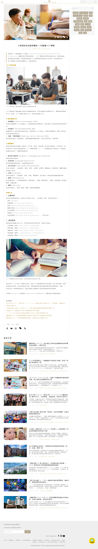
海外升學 (83, 27)
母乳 (80, 32)
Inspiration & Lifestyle (47, 422)
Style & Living (68, 422)
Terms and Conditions (52, 541)
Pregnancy (11, 540)
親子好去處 (88, 29)
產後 (86, 21)
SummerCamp (83, 12)
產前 (90, 21)
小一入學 (88, 24)
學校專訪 (77, 29)
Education (36, 48)
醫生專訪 (79, 18)
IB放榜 (89, 27)
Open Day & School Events (56, 508)
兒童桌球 (76, 12)
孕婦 (82, 24)
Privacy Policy (42, 541)
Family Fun (59, 422)
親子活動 (49, 490)
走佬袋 (85, 15)
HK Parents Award (55, 540)
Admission (52, 353)
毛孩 (85, 32)
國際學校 (77, 27)
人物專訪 (86, 18)
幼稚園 (77, 24)
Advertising (62, 541)
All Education (46, 48)
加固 (91, 12)
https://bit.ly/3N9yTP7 (34, 293)
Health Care (55, 439)
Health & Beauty (45, 439)
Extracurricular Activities (58, 371)
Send (27, 531)
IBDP (17, 324)
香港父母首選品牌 (78, 21)
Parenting (47, 540)
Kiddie (63, 540)
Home (5, 540)
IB (12, 324)
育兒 (91, 15)
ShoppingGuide (78, 15)
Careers (34, 541)
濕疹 (82, 29)
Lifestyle (43, 490)
